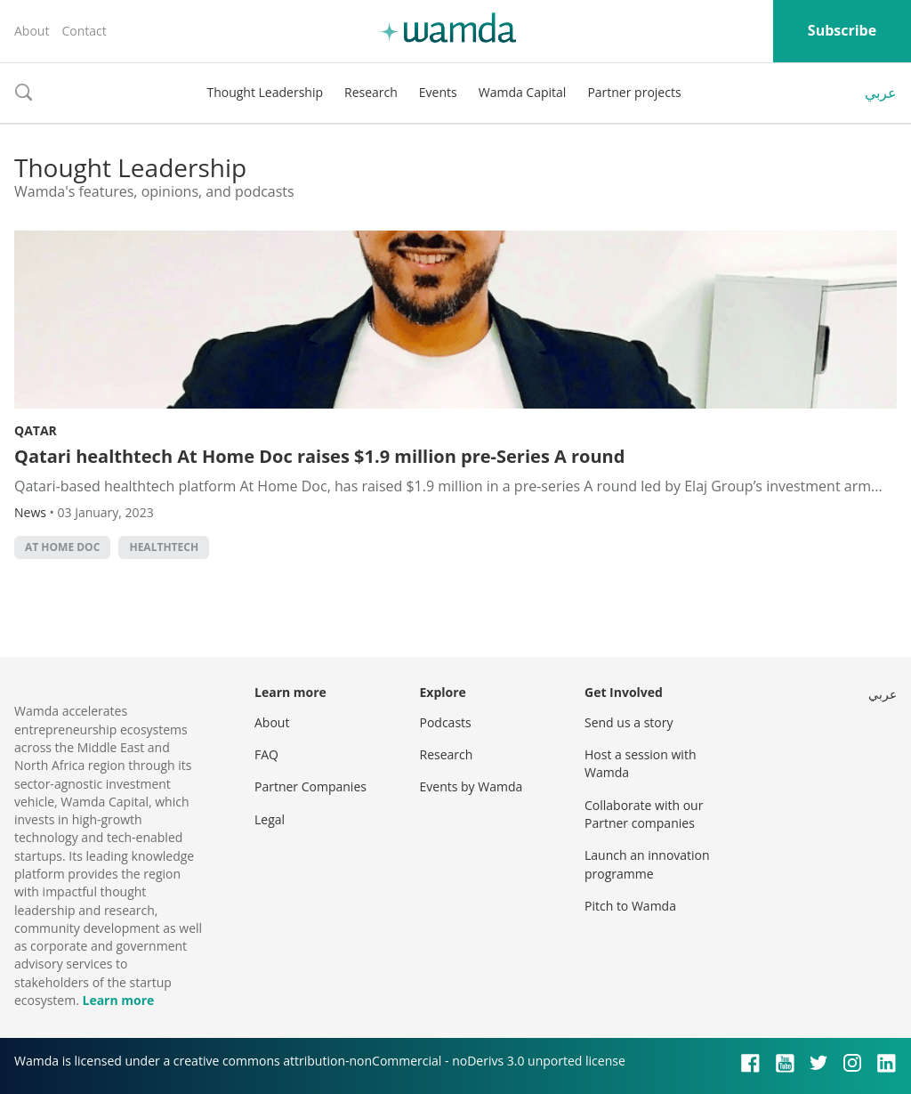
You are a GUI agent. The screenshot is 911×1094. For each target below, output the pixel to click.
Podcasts (446, 722)
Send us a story (628, 722)
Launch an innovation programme (647, 864)
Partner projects (634, 92)
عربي (881, 92)
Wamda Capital (523, 92)
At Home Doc (62, 547)
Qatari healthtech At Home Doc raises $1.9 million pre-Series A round (319, 456)
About (31, 30)
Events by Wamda (471, 786)
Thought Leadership (264, 92)
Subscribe (842, 30)
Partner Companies (310, 786)
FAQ (266, 754)
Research (371, 92)
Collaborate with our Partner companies (643, 814)
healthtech (163, 547)
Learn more (118, 1000)
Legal (269, 819)
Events (438, 92)
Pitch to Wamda (630, 905)
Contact (83, 30)
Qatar (35, 430)
